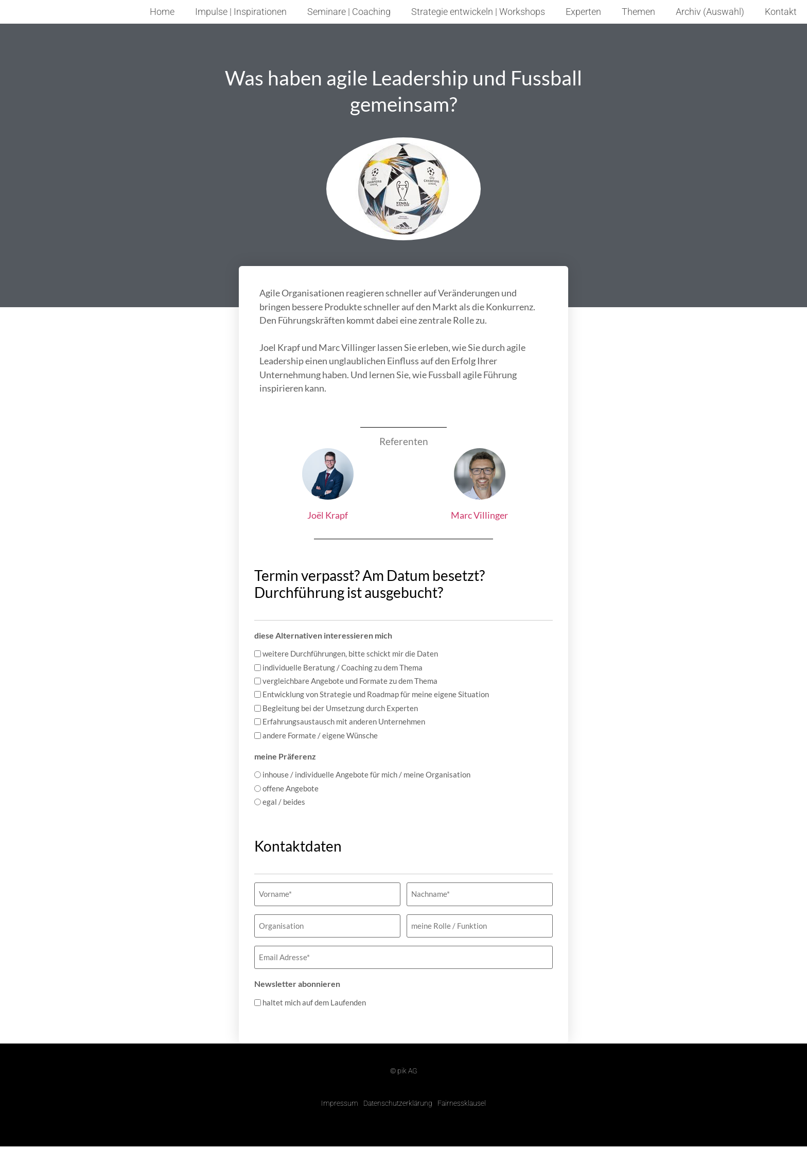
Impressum (339, 1095)
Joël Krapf (327, 515)
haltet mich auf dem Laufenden (314, 995)
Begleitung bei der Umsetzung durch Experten (340, 708)
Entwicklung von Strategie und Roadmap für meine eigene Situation (375, 694)
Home (162, 12)
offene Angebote (290, 788)
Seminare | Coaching (349, 12)
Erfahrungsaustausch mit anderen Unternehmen (343, 722)
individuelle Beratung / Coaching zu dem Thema (342, 667)
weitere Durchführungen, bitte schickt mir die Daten (350, 654)
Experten (583, 12)
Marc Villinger (479, 515)
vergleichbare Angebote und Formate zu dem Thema (349, 681)
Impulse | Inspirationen (241, 12)
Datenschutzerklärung (397, 1095)
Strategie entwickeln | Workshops (478, 12)
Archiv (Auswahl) (710, 12)
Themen (638, 12)
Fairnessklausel (461, 1095)
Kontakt (781, 12)
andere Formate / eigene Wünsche (320, 735)
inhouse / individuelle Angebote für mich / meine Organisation (366, 775)
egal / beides (283, 802)
